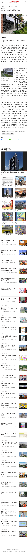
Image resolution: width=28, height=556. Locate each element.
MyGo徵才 (18, 549)
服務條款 (5, 551)
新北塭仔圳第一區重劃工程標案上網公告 (9, 6)
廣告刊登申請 (15, 551)
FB (2, 139)
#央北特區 (21, 131)
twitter (19, 139)
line (10, 139)
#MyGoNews (5, 131)
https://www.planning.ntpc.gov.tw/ (14, 127)
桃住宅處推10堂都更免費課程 (8, 327)
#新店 (16, 131)
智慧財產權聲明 (22, 551)
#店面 (7, 133)
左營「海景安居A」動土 (7, 260)
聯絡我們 (9, 549)
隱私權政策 (9, 551)
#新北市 (12, 131)
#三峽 (3, 133)
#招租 (12, 133)
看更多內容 (14, 544)
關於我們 (13, 549)
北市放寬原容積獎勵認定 (7, 375)
